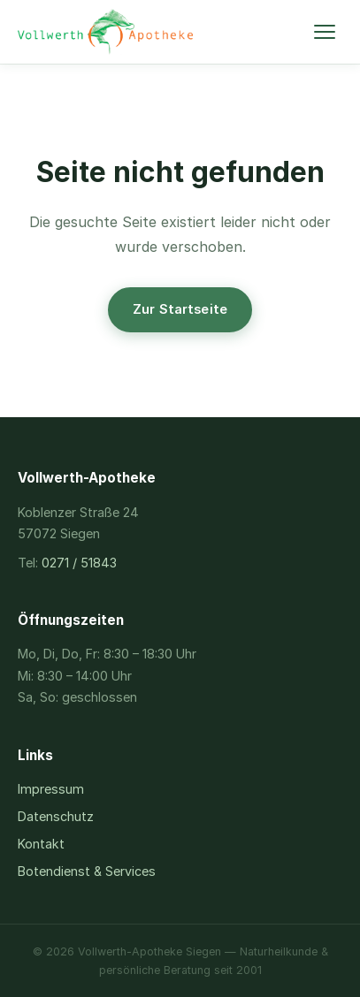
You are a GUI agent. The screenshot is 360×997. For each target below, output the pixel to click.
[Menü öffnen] (324, 32)
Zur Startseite (180, 309)
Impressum (51, 788)
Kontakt (41, 843)
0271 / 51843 (79, 562)
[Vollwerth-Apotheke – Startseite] (105, 32)
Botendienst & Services (87, 871)
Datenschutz (56, 816)
